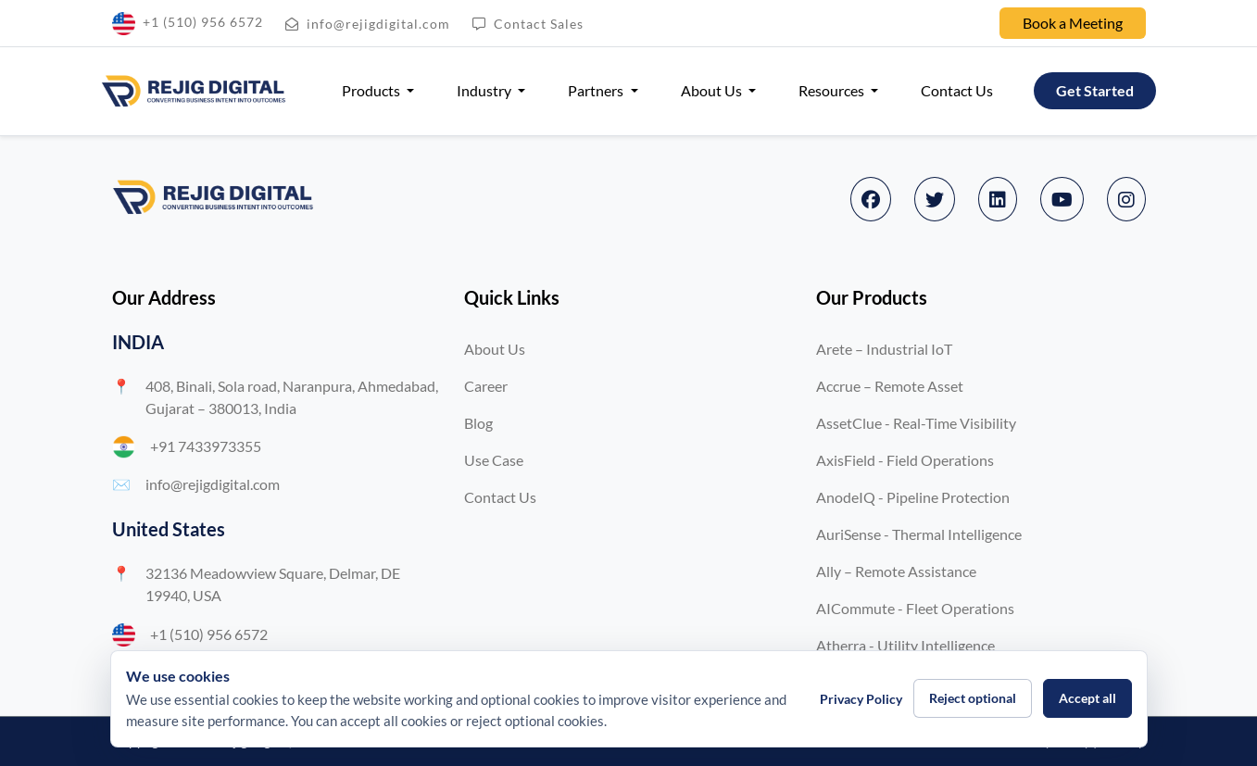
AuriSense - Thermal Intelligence (919, 534)
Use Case (493, 460)
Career (486, 386)
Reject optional (972, 698)
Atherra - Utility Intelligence (905, 645)
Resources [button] (832, 90)
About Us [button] (713, 90)
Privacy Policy (861, 699)
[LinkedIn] (997, 199)
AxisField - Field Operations (905, 460)
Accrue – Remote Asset (889, 386)
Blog (478, 423)
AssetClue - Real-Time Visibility (916, 423)
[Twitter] (934, 199)
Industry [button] (485, 90)
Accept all (1087, 698)
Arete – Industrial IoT (884, 349)
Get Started (1095, 90)
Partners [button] (597, 90)
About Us (494, 349)
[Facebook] (870, 199)
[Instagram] (1126, 199)
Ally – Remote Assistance (896, 571)
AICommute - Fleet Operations (915, 608)
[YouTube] (1062, 199)
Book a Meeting (1073, 22)
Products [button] (372, 90)
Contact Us (957, 90)
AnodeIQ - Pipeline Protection (913, 497)
